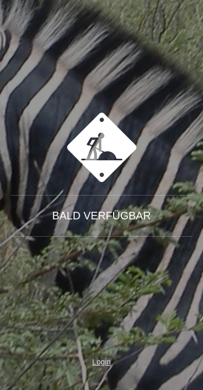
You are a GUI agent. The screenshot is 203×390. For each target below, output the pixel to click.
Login (101, 362)
